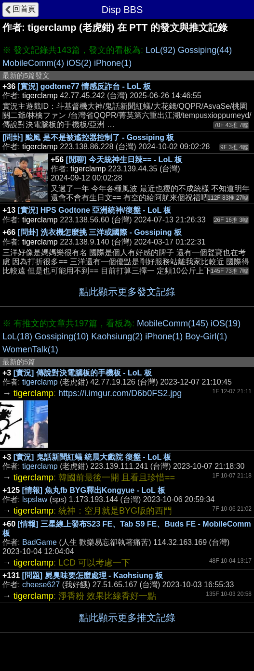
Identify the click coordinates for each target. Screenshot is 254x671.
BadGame (39, 542)
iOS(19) (226, 323)
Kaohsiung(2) (117, 336)
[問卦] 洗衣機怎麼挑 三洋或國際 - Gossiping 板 (100, 232)
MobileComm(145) (172, 323)
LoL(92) (160, 50)
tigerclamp (40, 382)
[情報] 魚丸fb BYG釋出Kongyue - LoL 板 (93, 490)
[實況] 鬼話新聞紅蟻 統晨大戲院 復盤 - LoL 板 (92, 457)
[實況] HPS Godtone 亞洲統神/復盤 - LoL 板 (95, 210)
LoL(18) (17, 336)
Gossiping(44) (205, 50)
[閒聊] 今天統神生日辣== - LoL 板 (124, 159)
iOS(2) (79, 63)
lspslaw (34, 499)
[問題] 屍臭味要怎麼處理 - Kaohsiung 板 (92, 575)
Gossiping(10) (62, 336)
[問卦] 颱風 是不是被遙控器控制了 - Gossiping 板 (88, 137)
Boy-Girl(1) (206, 336)
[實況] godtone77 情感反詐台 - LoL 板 (84, 86)
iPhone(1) (113, 63)
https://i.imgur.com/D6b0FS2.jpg (120, 393)
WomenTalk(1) (30, 349)
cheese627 (41, 585)
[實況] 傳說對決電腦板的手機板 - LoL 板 (82, 373)
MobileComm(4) (33, 63)
